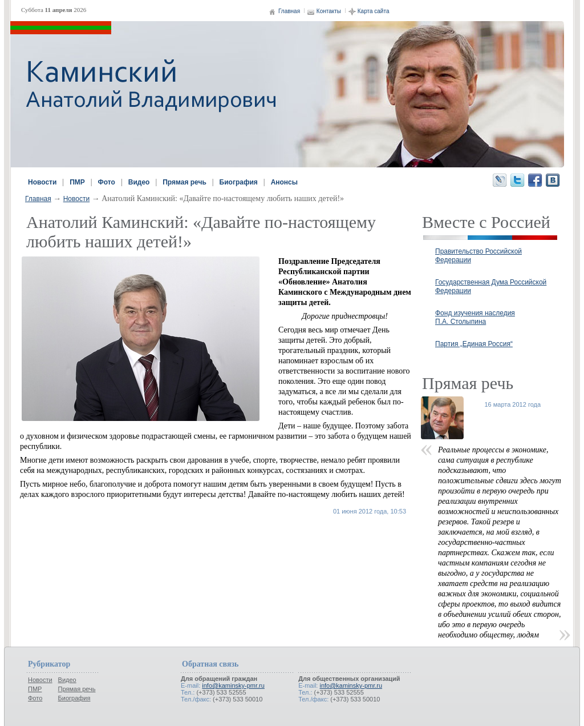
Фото (106, 182)
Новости (42, 182)
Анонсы (284, 182)
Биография (239, 182)
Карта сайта (374, 11)
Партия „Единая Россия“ (474, 344)
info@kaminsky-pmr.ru (233, 685)
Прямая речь (184, 182)
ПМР (77, 182)
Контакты (329, 11)
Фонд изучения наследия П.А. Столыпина (475, 317)
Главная (289, 11)
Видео (139, 182)
